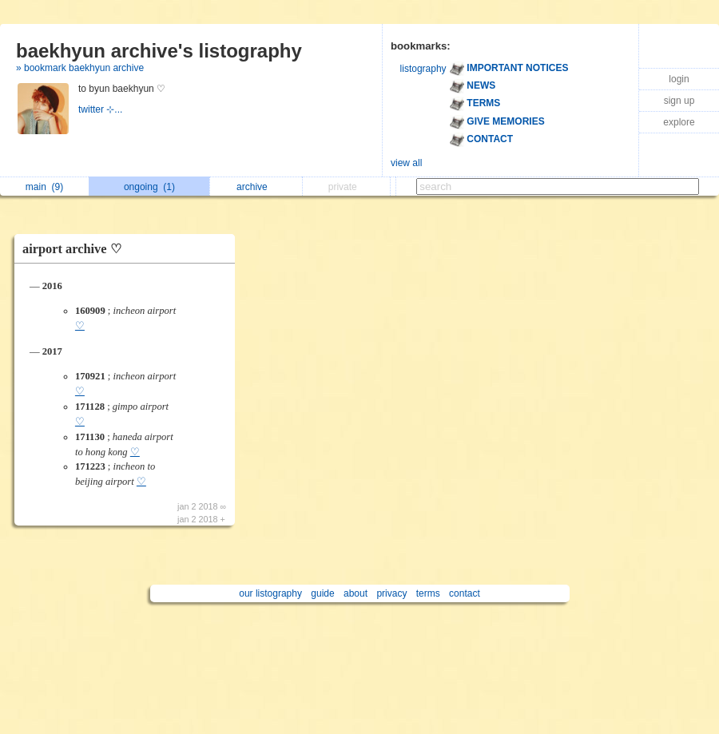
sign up (679, 100)
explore (678, 122)
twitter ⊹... (101, 109)
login (679, 79)
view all (406, 163)
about (355, 593)
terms (428, 593)
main (44, 186)
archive (256, 186)
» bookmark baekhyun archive (80, 67)
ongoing (149, 186)
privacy (391, 593)
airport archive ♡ (71, 248)
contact (464, 593)
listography (423, 68)
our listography (270, 593)
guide (322, 593)
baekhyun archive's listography (159, 50)
